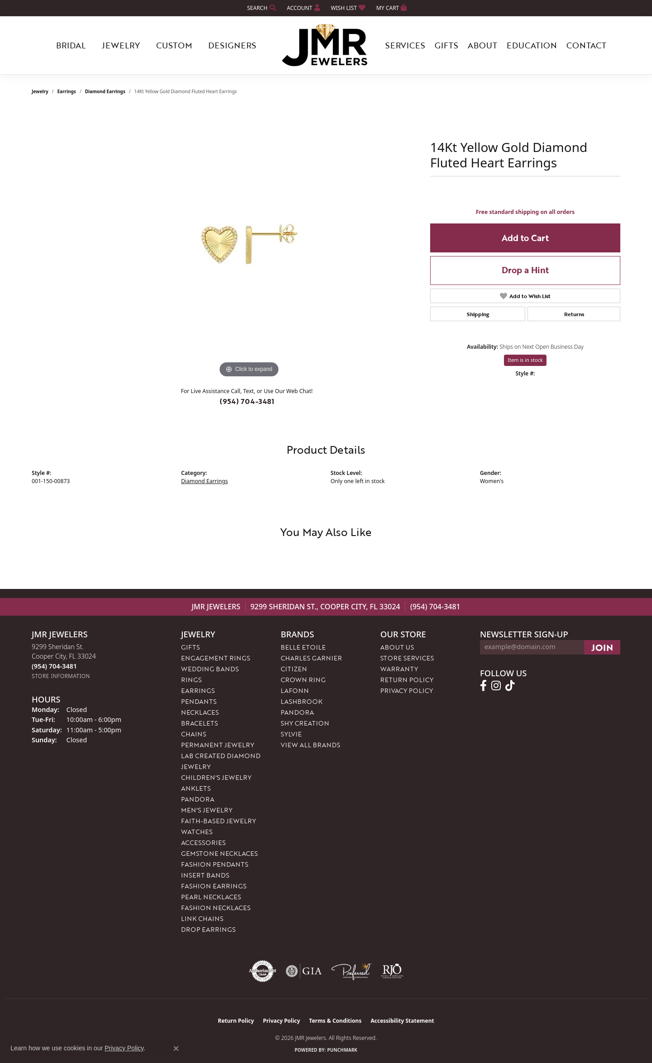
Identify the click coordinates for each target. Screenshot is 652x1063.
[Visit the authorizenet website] (263, 971)
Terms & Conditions (335, 1021)
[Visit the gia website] (304, 971)
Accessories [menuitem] (203, 842)
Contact (586, 45)
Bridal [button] (71, 45)
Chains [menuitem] (193, 734)
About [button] (482, 45)
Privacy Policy (406, 690)
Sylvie (291, 734)
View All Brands (310, 745)
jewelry (40, 91)
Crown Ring (303, 679)
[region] (249, 244)
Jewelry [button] (121, 45)
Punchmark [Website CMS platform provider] (342, 1050)
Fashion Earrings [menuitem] (213, 886)
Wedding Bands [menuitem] (210, 669)
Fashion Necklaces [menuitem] (215, 907)
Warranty (399, 669)
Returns (574, 314)
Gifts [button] (446, 45)
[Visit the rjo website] (392, 971)
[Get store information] (61, 676)
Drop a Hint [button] (525, 269)
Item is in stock (525, 359)
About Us (397, 647)
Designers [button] (232, 45)
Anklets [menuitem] (196, 788)
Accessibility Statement (402, 1021)
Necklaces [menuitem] (200, 712)
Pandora (297, 712)
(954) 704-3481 (247, 401)
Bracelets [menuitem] (199, 723)
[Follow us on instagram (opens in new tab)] (496, 685)
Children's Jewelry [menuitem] (216, 777)
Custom (174, 45)
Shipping (478, 314)
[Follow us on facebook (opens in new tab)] (483, 685)
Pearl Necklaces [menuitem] (211, 897)
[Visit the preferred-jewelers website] (351, 971)
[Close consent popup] (176, 1048)
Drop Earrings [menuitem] (208, 929)
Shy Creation (305, 723)
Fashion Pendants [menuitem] (214, 864)
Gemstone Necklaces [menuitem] (219, 853)
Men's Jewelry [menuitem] (206, 810)
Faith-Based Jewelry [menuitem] (218, 821)
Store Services (407, 658)
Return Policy (406, 679)
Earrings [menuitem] (198, 690)
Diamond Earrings (105, 91)
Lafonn (295, 690)
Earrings (67, 91)
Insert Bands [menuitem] (205, 875)
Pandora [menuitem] (197, 799)
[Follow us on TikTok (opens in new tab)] (510, 685)
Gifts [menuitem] (190, 647)
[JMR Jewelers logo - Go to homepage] (326, 45)
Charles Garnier (311, 658)
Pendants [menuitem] (198, 701)
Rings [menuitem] (191, 679)
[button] (260, 8)
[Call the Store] (54, 666)
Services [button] (405, 45)
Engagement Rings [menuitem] (215, 658)
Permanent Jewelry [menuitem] (217, 745)
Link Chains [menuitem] (202, 918)
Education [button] (532, 45)
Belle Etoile (303, 647)
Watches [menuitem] (196, 831)
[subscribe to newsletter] (602, 647)
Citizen (294, 669)
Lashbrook (301, 701)
